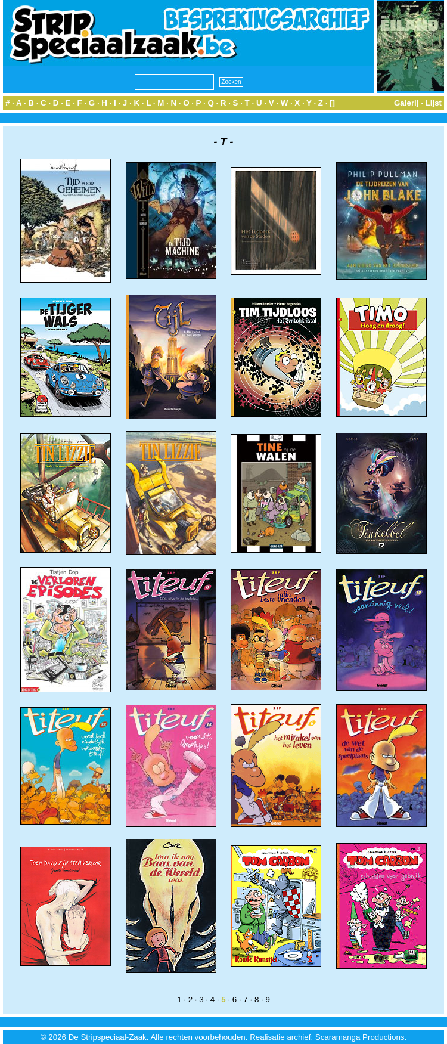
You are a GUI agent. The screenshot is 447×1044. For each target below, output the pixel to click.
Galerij (406, 102)
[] (332, 102)
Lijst (434, 102)
